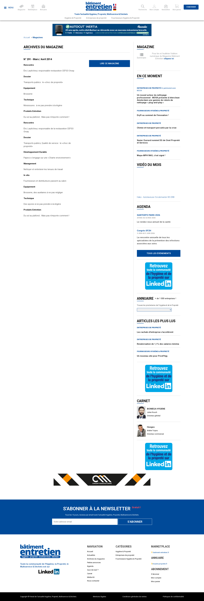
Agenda (90, 566)
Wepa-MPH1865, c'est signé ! (151, 155)
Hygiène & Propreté (73, 18)
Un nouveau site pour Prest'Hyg (152, 356)
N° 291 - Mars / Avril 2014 (38, 59)
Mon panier (155, 581)
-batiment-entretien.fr (160, 552)
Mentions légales (99, 597)
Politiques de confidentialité (173, 597)
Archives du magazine (96, 559)
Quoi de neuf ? (93, 570)
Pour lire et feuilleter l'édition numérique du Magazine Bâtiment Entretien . (165, 56)
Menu (9, 7)
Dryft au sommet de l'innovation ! (153, 115)
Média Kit (90, 577)
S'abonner (191, 7)
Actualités (91, 555)
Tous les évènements (159, 253)
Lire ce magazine (109, 63)
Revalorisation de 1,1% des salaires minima (158, 344)
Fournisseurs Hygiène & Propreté (125, 18)
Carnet (89, 574)
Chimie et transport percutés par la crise (156, 128)
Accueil (27, 37)
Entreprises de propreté (96, 18)
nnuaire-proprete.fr (159, 564)
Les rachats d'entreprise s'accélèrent (155, 332)
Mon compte (156, 578)
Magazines (38, 37)
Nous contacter (93, 581)
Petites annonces (94, 562)
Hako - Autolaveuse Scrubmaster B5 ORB (155, 197)
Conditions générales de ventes (134, 597)
